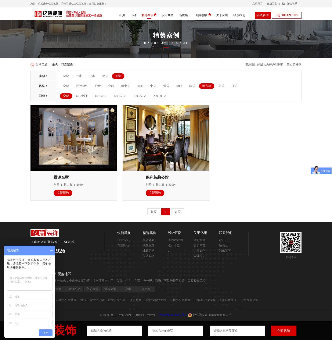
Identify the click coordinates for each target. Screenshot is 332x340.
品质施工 (185, 15)
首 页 (122, 15)
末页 (178, 211)
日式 (234, 86)
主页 (55, 64)
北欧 (111, 86)
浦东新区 (225, 250)
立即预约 (63, 192)
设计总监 (174, 245)
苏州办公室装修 (66, 300)
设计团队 (168, 15)
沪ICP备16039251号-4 (173, 314)
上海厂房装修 (228, 300)
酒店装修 (135, 300)
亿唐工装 (272, 3)
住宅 (79, 76)
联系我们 (239, 15)
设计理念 (199, 256)
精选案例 (149, 15)
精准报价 (203, 15)
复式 (105, 76)
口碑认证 (123, 240)
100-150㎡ (119, 96)
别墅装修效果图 (155, 300)
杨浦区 (223, 245)
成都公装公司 (117, 300)
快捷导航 (124, 233)
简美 (140, 86)
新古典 (206, 86)
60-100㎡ (101, 96)
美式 (221, 86)
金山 (128, 289)
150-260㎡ (139, 96)
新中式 (125, 86)
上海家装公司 (249, 300)
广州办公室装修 (180, 300)
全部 (66, 76)
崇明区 (145, 289)
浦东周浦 (110, 289)
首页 (154, 211)
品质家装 (257, 3)
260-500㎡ (160, 96)
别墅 (118, 76)
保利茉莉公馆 (157, 177)
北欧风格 (149, 250)
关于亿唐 (222, 15)
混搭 (166, 86)
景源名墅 (61, 177)
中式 (153, 86)
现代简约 (82, 86)
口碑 (133, 15)
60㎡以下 (82, 96)
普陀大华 (92, 289)
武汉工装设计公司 (92, 300)
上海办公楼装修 (204, 300)
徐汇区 (223, 240)
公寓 (92, 76)
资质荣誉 (199, 245)
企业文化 (199, 250)
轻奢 (98, 86)
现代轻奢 (149, 245)
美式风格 (149, 256)
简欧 (179, 86)
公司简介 (199, 240)
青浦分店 (75, 289)
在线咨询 (263, 15)
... (144, 261)
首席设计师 (175, 240)
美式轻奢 (149, 240)
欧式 (192, 86)
